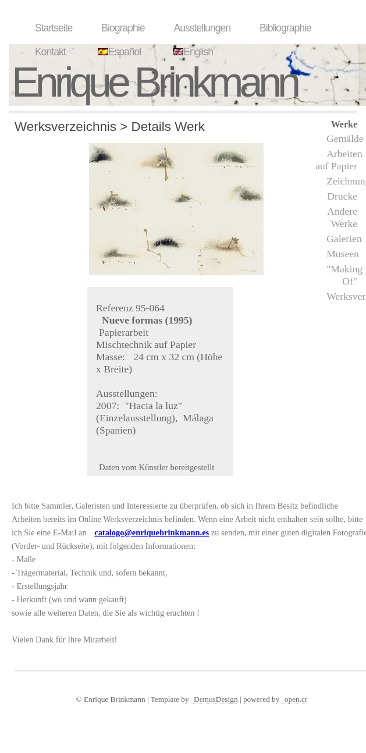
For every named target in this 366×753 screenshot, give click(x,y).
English (191, 52)
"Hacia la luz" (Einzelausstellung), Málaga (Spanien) (155, 418)
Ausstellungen (201, 28)
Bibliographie (285, 28)
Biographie (122, 28)
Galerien (344, 238)
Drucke (342, 196)
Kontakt (50, 52)
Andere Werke (342, 217)
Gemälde (345, 138)
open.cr (296, 699)
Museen (342, 254)
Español (118, 52)
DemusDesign (216, 699)
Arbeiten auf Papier (339, 160)
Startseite (53, 28)
